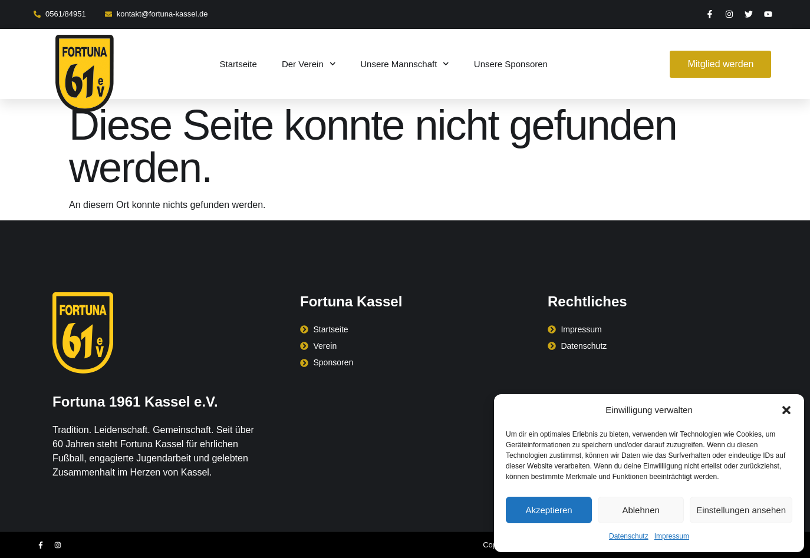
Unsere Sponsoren (511, 64)
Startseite (238, 64)
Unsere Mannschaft (404, 64)
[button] (786, 410)
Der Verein (308, 64)
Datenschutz (628, 536)
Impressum (671, 536)
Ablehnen (640, 510)
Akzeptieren (548, 510)
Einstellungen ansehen (741, 510)
